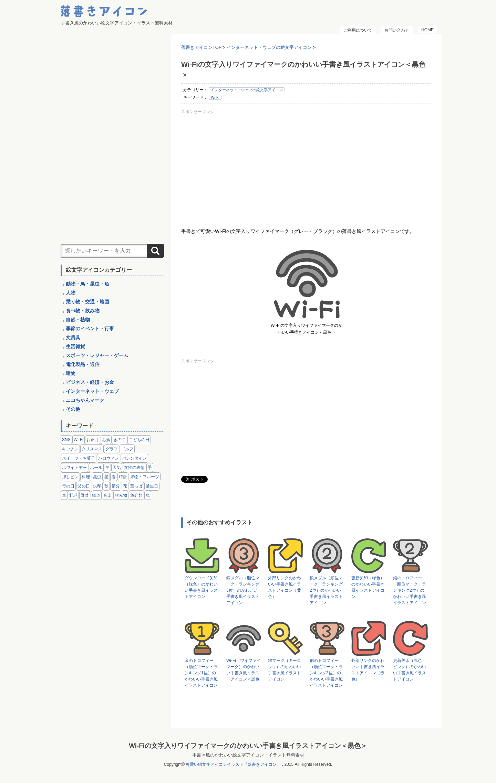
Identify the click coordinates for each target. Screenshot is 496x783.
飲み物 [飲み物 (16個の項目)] (121, 495)
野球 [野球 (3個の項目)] (73, 495)
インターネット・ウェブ (92, 391)
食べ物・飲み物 (83, 310)
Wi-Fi (215, 97)
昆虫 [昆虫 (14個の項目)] (97, 476)
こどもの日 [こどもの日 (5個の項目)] (139, 439)
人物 (70, 293)
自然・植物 (78, 319)
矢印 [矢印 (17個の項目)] (97, 486)
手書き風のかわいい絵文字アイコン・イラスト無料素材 (248, 755)
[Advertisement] (306, 165)
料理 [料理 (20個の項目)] (86, 476)
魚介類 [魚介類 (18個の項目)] (136, 495)
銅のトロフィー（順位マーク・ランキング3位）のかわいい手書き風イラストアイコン (326, 673)
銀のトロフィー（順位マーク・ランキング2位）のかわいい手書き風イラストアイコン (409, 590)
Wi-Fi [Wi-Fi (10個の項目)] (78, 439)
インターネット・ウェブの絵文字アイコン (247, 90)
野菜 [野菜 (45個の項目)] (85, 495)
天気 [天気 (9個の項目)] (117, 467)
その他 (73, 409)
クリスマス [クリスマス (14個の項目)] (92, 449)
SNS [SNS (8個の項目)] (66, 439)
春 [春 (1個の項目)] (114, 476)
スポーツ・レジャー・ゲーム (97, 355)
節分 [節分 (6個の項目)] (116, 486)
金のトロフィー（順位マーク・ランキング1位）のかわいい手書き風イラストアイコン (201, 673)
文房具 (73, 337)
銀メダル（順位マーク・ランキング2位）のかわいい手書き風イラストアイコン (326, 590)
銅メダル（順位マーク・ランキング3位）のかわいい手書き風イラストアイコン (242, 590)
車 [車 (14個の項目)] (64, 495)
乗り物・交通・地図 (87, 301)
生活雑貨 (75, 346)
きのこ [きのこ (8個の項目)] (119, 439)
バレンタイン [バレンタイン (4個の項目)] (134, 458)
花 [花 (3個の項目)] (125, 486)
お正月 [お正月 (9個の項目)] (92, 439)
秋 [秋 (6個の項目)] (106, 486)
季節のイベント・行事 (90, 328)
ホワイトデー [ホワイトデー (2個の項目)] (74, 467)
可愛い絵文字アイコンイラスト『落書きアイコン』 (233, 764)
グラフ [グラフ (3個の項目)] (111, 449)
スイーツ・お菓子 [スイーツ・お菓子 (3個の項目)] (78, 458)
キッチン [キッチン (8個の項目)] (70, 449)
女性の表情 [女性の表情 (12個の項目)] (134, 467)
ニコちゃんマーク (85, 400)
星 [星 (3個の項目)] (106, 476)
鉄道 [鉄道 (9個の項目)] (96, 495)
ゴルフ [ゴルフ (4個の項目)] (127, 449)
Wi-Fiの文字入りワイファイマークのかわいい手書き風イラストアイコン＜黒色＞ (248, 745)
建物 (70, 373)
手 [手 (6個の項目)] (150, 467)
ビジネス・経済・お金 (90, 382)
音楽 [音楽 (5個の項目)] (107, 495)
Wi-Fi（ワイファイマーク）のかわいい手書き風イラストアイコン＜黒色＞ (243, 673)
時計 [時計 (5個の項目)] (123, 476)
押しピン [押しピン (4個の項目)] (70, 476)
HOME (427, 30)
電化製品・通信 (83, 364)
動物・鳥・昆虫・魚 (87, 284)
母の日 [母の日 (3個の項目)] (68, 486)
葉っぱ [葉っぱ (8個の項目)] (136, 486)
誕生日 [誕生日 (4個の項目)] (152, 486)
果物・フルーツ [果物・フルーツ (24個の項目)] (144, 476)
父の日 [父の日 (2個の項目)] (84, 486)
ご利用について (357, 30)
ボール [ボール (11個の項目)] (96, 467)
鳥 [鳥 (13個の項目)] (148, 495)
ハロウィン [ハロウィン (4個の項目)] (108, 458)
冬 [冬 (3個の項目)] (107, 467)
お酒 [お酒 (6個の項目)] (106, 439)
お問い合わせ (396, 30)
